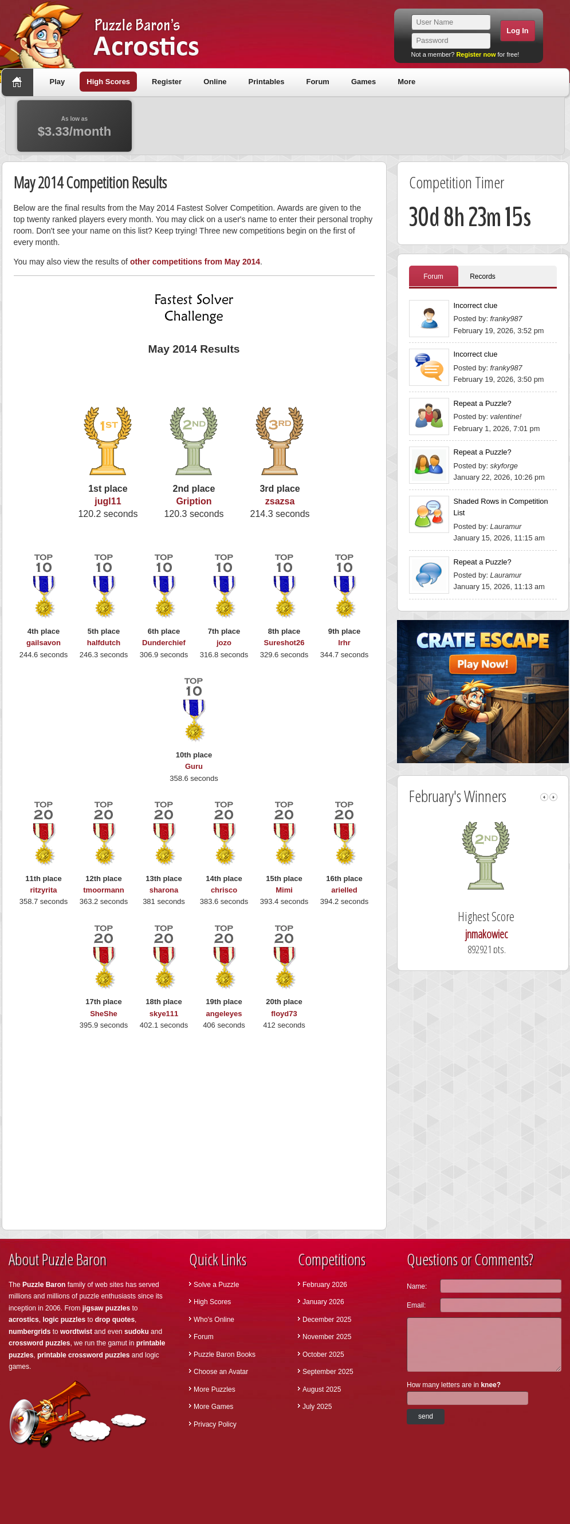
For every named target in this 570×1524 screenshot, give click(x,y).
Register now (476, 54)
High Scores (108, 81)
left (544, 797)
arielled (344, 890)
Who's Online (214, 1320)
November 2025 (326, 1337)
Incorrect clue (476, 305)
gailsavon (43, 642)
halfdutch (104, 642)
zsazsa (280, 501)
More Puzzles (214, 1389)
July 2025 (317, 1407)
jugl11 (108, 501)
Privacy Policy (215, 1424)
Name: (417, 1286)
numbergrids (29, 1332)
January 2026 (323, 1302)
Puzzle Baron (43, 1285)
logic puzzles (63, 1320)
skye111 (164, 1013)
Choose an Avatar (221, 1372)
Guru (194, 766)
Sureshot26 (284, 642)
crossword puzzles (39, 1343)
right (553, 797)
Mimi (284, 890)
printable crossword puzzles (83, 1355)
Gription (193, 501)
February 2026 (324, 1285)
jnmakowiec (505, 934)
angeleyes (224, 1013)
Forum (317, 81)
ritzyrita (43, 890)
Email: (416, 1305)
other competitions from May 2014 (195, 261)
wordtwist (76, 1332)
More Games (213, 1407)
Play (57, 81)
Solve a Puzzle (216, 1285)
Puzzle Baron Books (224, 1355)
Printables (267, 81)
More (406, 81)
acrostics (24, 1320)
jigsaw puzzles (106, 1308)
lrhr (344, 642)
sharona (164, 890)
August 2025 (321, 1389)
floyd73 (284, 1013)
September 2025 (327, 1372)
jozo (224, 642)
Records (483, 277)
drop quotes (115, 1320)
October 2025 (323, 1355)
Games (363, 81)
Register (167, 81)
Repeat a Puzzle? (483, 403)
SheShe (103, 1013)
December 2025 (326, 1320)
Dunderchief (164, 642)
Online (214, 81)
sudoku (136, 1332)
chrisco (224, 890)
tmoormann (103, 890)
